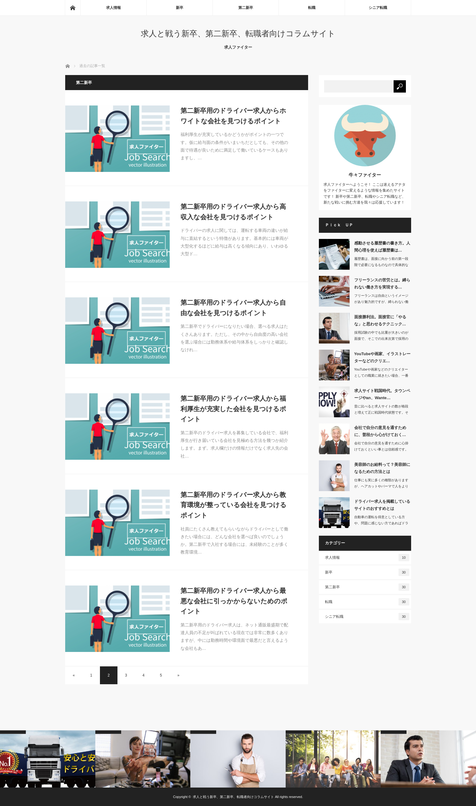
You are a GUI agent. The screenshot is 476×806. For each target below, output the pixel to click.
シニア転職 (378, 8)
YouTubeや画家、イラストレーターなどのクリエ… (382, 357)
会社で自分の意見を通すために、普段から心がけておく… (380, 431)
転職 (311, 8)
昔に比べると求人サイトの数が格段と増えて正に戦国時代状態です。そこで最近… (381, 412)
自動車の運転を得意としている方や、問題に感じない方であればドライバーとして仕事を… (381, 523)
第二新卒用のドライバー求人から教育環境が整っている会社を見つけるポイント (233, 505)
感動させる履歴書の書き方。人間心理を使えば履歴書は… (382, 246)
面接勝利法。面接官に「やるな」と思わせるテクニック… (380, 320)
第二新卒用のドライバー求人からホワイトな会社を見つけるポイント (233, 116)
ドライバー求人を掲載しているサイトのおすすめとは (382, 505)
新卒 (179, 8)
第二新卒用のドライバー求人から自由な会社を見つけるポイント (233, 307)
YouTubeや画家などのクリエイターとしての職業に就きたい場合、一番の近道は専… (381, 375)
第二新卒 (245, 8)
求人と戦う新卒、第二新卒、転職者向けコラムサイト (238, 34)
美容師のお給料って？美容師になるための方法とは (382, 468)
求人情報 (113, 8)
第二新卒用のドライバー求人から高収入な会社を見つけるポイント (233, 211)
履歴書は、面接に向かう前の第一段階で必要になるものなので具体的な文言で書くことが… (381, 265)
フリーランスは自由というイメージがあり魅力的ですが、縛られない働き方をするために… (381, 302)
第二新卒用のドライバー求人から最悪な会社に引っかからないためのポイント (234, 601)
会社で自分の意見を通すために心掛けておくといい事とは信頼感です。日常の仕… (381, 449)
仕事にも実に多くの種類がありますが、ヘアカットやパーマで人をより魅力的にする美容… (381, 486)
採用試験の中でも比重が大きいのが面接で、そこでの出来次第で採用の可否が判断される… (381, 339)
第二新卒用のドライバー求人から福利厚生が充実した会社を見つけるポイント (233, 409)
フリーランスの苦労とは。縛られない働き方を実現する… (382, 283)
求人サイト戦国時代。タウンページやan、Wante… (382, 394)
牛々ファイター (365, 174)
